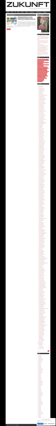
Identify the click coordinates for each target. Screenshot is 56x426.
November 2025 (40, 359)
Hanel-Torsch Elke (41, 156)
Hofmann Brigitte (41, 167)
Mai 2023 (39, 388)
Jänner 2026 (40, 357)
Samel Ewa (40, 276)
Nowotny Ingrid (41, 241)
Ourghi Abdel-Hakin (41, 246)
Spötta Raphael (41, 301)
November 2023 (40, 382)
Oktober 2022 (40, 394)
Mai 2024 (39, 376)
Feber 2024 (39, 379)
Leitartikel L (40, 346)
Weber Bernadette (41, 317)
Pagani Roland (41, 247)
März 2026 (39, 356)
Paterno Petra (41, 250)
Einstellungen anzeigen (51, 423)
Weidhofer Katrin (41, 318)
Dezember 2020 (40, 412)
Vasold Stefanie (41, 313)
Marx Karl (40, 227)
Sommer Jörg (40, 300)
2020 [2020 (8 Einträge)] (38, 59)
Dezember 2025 (40, 358)
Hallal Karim (40, 154)
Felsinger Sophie (41, 131)
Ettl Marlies (40, 126)
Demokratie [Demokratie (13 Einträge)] (42, 61)
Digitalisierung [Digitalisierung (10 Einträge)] (46, 62)
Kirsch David (40, 188)
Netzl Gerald (40, 237)
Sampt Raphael (41, 277)
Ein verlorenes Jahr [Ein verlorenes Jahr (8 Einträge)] (40, 63)
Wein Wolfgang (41, 320)
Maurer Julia (40, 228)
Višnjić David (40, 314)
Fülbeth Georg (41, 133)
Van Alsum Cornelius (41, 312)
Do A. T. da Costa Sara (42, 115)
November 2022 (40, 393)
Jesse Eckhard (41, 177)
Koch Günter (40, 193)
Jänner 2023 (40, 391)
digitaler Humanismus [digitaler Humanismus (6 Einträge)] (41, 62)
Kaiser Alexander (41, 180)
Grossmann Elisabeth (42, 149)
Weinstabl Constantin (42, 321)
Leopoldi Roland (41, 209)
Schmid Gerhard (41, 281)
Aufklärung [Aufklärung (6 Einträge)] (39, 60)
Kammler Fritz (41, 182)
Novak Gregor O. (41, 240)
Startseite (8, 12)
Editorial (39, 342)
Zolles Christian (41, 339)
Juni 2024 (39, 375)
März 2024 (39, 378)
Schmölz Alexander (41, 283)
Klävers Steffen (41, 189)
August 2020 (40, 414)
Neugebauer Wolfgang (42, 238)
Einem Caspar (41, 121)
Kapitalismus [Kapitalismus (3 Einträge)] (39, 71)
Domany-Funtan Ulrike (42, 119)
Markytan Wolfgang (41, 226)
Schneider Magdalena (42, 285)
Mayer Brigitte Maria (41, 229)
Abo (15, 12)
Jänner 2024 (40, 380)
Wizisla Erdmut (41, 332)
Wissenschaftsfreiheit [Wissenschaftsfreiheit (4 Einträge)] (41, 80)
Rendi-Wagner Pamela (42, 270)
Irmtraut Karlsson (41, 175)
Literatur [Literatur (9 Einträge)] (46, 72)
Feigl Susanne (41, 129)
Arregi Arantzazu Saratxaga (42, 95)
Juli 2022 (39, 396)
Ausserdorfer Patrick (41, 99)
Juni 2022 (39, 397)
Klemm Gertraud (41, 190)
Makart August (41, 219)
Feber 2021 (39, 411)
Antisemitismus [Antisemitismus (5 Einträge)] (41, 59)
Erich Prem (40, 124)
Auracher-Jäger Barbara (42, 98)
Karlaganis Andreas (41, 184)
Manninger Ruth (41, 222)
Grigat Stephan (41, 147)
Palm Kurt (40, 248)
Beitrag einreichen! (38, 12)
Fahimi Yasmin (41, 128)
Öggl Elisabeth (41, 244)
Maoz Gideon (40, 223)
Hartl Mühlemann (41, 157)
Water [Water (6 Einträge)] (41, 79)
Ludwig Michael (41, 215)
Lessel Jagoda (41, 210)
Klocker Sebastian (41, 192)
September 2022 (40, 395)
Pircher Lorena (41, 260)
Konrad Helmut (41, 197)
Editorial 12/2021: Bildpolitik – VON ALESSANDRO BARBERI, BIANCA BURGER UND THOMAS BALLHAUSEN (43, 49)
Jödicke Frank (41, 178)
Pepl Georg (40, 255)
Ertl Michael (40, 125)
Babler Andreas (41, 100)
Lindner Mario (41, 212)
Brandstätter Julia (41, 106)
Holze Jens (40, 168)
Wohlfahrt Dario (41, 333)
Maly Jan (40, 221)
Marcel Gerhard (41, 224)
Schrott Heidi (40, 290)
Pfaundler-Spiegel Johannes (42, 258)
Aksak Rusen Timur (41, 91)
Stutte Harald (40, 305)
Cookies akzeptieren (40, 423)
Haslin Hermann (41, 158)
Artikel (12, 12)
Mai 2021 (39, 408)
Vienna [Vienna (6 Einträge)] (38, 79)
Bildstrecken (44, 12)
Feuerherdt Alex (25, 20)
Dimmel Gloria (41, 114)
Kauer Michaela (41, 187)
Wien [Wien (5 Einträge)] (43, 79)
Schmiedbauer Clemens (42, 282)
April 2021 (39, 409)
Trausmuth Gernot (41, 310)
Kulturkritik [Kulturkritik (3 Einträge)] (47, 71)
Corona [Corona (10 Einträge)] (39, 61)
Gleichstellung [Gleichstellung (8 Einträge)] (44, 69)
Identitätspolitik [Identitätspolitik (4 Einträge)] (40, 70)
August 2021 (40, 405)
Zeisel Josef (40, 336)
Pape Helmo (40, 249)
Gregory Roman (41, 146)
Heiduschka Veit (41, 161)
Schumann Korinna (41, 291)
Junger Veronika (41, 179)
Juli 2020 (39, 415)
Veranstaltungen (32, 12)
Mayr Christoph (41, 230)
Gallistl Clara (40, 136)
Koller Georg (40, 196)
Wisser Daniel (41, 331)
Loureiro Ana (40, 214)
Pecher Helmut (41, 253)
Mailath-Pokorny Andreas (42, 218)
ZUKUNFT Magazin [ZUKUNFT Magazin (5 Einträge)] (40, 81)
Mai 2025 (39, 364)
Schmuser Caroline (41, 284)
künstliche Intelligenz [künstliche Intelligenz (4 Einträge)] (41, 72)
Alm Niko (40, 92)
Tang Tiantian (41, 307)
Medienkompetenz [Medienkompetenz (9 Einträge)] (40, 73)
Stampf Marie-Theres (42, 302)
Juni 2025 (39, 363)
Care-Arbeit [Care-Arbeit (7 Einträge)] (43, 60)
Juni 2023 (39, 387)
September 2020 (40, 413)
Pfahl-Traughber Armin (42, 257)
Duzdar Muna (41, 120)
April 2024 (39, 377)
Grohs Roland (41, 148)
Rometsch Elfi (41, 274)
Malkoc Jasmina (41, 220)
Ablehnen (45, 423)
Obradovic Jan (41, 243)
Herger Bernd (41, 163)
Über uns (22, 12)
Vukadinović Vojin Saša (42, 316)
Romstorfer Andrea (41, 275)
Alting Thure (40, 93)
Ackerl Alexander (41, 89)
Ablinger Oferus (41, 88)
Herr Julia (40, 164)
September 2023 (40, 384)
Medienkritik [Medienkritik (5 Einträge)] (45, 73)
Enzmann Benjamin (41, 123)
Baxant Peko (40, 104)
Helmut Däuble (41, 162)
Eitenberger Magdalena (42, 122)
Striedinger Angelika (41, 304)
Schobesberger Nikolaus (42, 287)
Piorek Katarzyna (41, 259)
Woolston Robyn (41, 334)
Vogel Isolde (40, 315)
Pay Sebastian (41, 252)
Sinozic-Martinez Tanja (42, 299)
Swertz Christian (41, 306)
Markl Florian (29, 20)
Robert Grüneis (41, 273)
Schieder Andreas (41, 280)
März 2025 (39, 366)
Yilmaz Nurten (41, 335)
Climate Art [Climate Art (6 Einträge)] (46, 60)
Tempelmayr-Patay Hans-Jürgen (43, 308)
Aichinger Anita (41, 90)
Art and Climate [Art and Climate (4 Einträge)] (46, 59)
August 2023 (40, 385)
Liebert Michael (41, 211)
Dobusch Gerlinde (41, 116)
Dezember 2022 (40, 392)
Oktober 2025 (40, 360)
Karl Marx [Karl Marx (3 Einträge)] (43, 71)
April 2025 (39, 365)
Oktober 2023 (40, 383)
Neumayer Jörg (41, 239)
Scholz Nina (40, 289)
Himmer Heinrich (41, 166)
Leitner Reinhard (41, 207)
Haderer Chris (41, 152)
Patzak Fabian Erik (41, 251)
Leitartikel (39, 344)
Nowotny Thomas (41, 242)
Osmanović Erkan (41, 245)
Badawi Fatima (41, 101)
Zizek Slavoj (40, 338)
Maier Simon (40, 217)
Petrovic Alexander (41, 256)
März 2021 (39, 410)
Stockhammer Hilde (41, 303)
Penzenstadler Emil (41, 254)
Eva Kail (40, 127)
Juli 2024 (39, 374)
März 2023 (39, 389)
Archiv (18, 12)
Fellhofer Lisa (41, 130)
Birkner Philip (41, 105)
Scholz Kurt (40, 288)
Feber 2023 (39, 390)
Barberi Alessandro (41, 103)
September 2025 (40, 361)
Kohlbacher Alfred (41, 195)
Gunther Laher (41, 151)
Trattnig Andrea (41, 309)
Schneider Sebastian (41, 286)
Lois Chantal (40, 213)
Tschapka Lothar (41, 311)
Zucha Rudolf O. (41, 340)
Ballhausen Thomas (41, 102)
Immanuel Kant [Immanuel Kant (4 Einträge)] (45, 70)
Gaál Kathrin (40, 134)
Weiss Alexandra (41, 322)
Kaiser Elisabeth (41, 181)
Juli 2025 (39, 362)
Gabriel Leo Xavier (41, 135)
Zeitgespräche (41, 337)
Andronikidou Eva (41, 94)
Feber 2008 (39, 417)
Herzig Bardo (40, 165)
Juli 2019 (39, 416)
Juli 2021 (39, 406)
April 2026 (39, 355)
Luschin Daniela (41, 216)
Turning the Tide (40, 348)
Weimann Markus (41, 319)
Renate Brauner (41, 269)
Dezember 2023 (40, 381)
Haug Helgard (41, 159)
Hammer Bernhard (41, 155)
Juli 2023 (39, 386)
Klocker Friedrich (41, 191)
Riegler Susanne (41, 271)
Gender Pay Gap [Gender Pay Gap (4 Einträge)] (40, 69)
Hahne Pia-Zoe (41, 153)
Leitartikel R (40, 347)
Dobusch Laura (41, 117)
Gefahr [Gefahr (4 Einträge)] (47, 68)
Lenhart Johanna (41, 208)
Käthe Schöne (41, 185)
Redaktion (26, 12)
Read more (8, 29)
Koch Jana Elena (41, 194)
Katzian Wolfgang (41, 186)
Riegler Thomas (41, 272)
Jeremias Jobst (41, 176)
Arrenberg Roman (41, 96)
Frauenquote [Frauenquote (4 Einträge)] (39, 68)
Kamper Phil (40, 183)
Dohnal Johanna (41, 118)
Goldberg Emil (41, 145)
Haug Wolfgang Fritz (41, 160)
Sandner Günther (41, 278)
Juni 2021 (39, 407)
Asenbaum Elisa (41, 97)
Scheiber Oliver (41, 279)
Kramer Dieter (41, 198)
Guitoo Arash (40, 150)
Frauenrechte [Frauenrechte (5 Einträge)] (44, 68)
